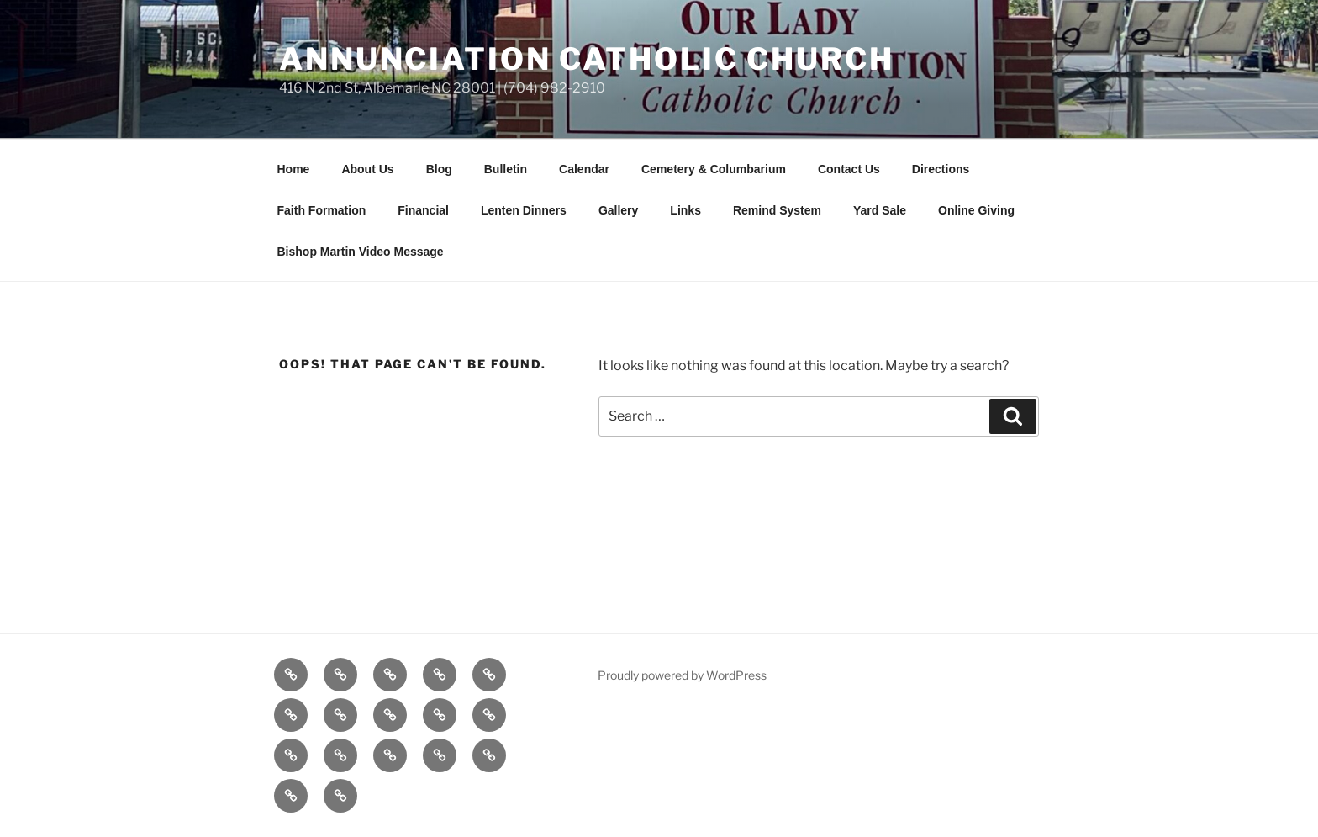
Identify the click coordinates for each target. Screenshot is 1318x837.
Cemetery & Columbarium (713, 169)
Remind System (777, 210)
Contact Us (849, 169)
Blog (439, 169)
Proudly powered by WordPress (682, 675)
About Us (367, 169)
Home (293, 169)
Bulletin (505, 169)
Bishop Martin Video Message (360, 251)
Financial (423, 210)
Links (685, 210)
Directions (940, 169)
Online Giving (976, 210)
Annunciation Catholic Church (586, 58)
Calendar (584, 169)
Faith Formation (321, 210)
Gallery (618, 210)
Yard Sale (879, 210)
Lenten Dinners (524, 210)
